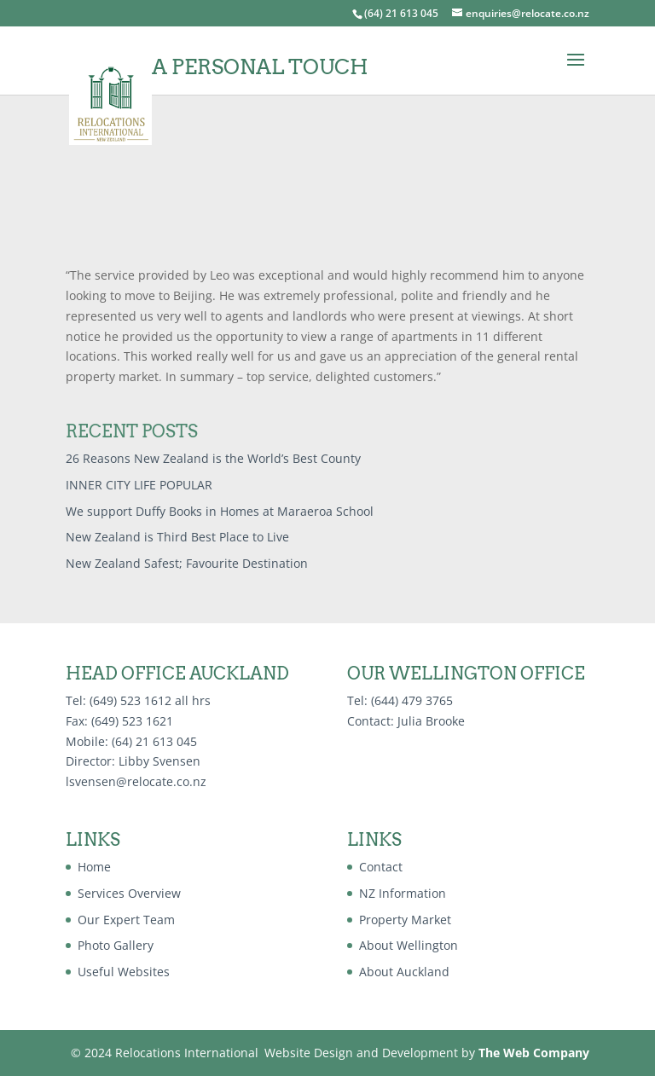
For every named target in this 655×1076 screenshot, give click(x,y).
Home (94, 867)
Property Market (405, 919)
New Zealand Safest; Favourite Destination (187, 563)
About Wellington (408, 945)
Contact (381, 867)
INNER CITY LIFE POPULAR (139, 485)
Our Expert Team (126, 919)
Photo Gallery (116, 945)
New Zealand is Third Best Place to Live (177, 537)
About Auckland (404, 971)
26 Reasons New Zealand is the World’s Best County (213, 458)
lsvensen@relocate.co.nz (136, 781)
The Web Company (533, 1052)
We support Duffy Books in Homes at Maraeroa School (220, 511)
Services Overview (129, 893)
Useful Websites (124, 971)
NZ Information (402, 893)
